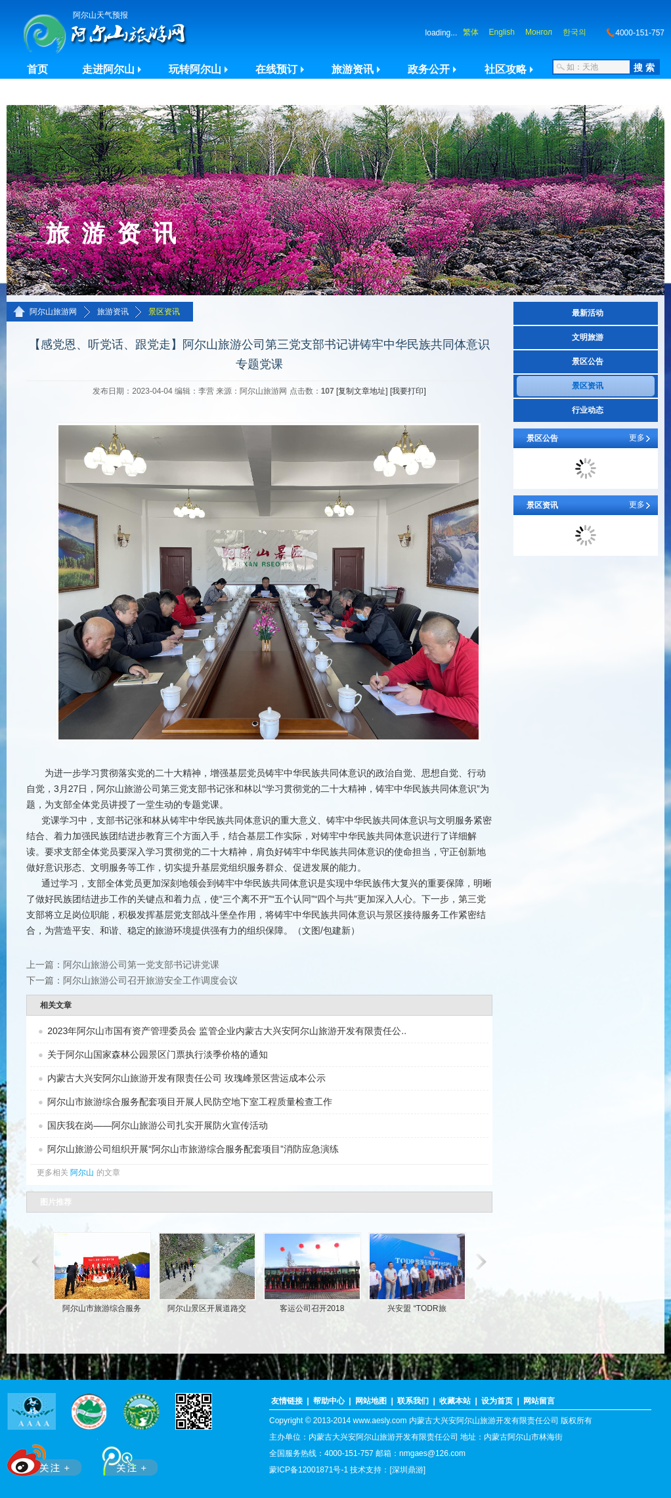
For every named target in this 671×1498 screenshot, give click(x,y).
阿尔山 (82, 1172)
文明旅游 (587, 337)
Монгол (538, 32)
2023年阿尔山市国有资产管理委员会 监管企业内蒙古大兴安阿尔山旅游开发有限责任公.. (226, 1031)
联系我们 (413, 1400)
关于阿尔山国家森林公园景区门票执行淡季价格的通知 (157, 1054)
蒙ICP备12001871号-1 (308, 1469)
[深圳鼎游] (407, 1469)
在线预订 (276, 69)
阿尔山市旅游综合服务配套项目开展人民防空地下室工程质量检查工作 (189, 1101)
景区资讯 (164, 311)
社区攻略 (506, 69)
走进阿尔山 (108, 69)
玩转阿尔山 (195, 69)
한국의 (574, 32)
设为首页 (497, 1400)
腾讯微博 (123, 1457)
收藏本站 (455, 1400)
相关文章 (56, 1005)
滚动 (34, 1261)
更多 (637, 437)
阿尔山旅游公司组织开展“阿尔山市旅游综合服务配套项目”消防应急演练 (192, 1149)
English (502, 32)
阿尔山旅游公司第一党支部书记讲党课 (141, 964)
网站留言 (539, 1400)
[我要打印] (408, 391)
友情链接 (287, 1400)
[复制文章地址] (362, 391)
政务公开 (429, 69)
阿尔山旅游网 (53, 311)
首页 (37, 69)
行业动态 (587, 410)
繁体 (471, 32)
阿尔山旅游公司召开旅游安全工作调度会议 (150, 980)
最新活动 (587, 313)
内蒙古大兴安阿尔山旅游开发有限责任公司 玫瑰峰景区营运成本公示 (186, 1078)
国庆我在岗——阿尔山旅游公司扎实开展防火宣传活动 (157, 1125)
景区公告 (587, 361)
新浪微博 (46, 1457)
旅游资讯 (353, 69)
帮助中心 (329, 1400)
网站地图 (371, 1400)
